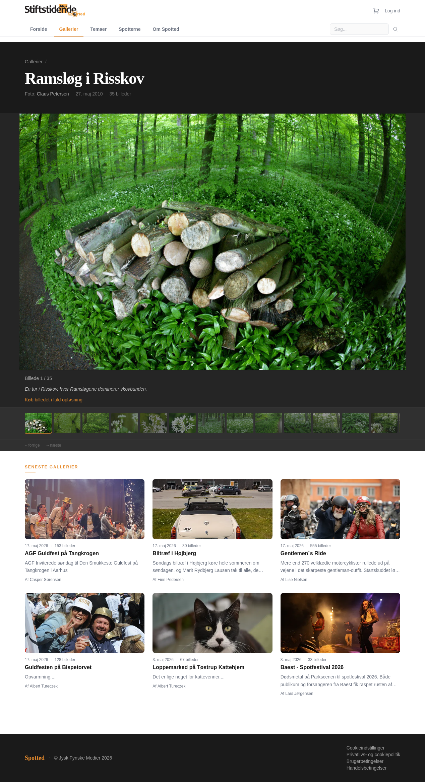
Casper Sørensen (45, 579)
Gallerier (68, 29)
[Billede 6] (182, 423)
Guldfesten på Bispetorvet (58, 667)
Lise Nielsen (296, 579)
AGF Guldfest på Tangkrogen (62, 553)
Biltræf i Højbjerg (174, 553)
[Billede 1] (38, 423)
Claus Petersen (53, 93)
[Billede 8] (240, 423)
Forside (38, 29)
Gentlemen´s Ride (303, 553)
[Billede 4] (124, 423)
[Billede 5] (153, 423)
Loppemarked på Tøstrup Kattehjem (198, 667)
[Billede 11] (326, 423)
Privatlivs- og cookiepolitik (373, 754)
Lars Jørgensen (299, 693)
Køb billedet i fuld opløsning (53, 399)
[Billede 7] (211, 423)
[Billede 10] (297, 423)
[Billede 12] (355, 423)
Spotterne (129, 29)
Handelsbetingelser (367, 768)
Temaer (98, 29)
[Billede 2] (67, 423)
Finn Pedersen (171, 579)
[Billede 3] (95, 423)
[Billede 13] (384, 423)
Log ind (392, 10)
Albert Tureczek (44, 686)
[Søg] (395, 29)
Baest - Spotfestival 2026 (312, 667)
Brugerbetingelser (365, 761)
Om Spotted (166, 29)
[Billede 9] (268, 423)
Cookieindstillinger (366, 748)
